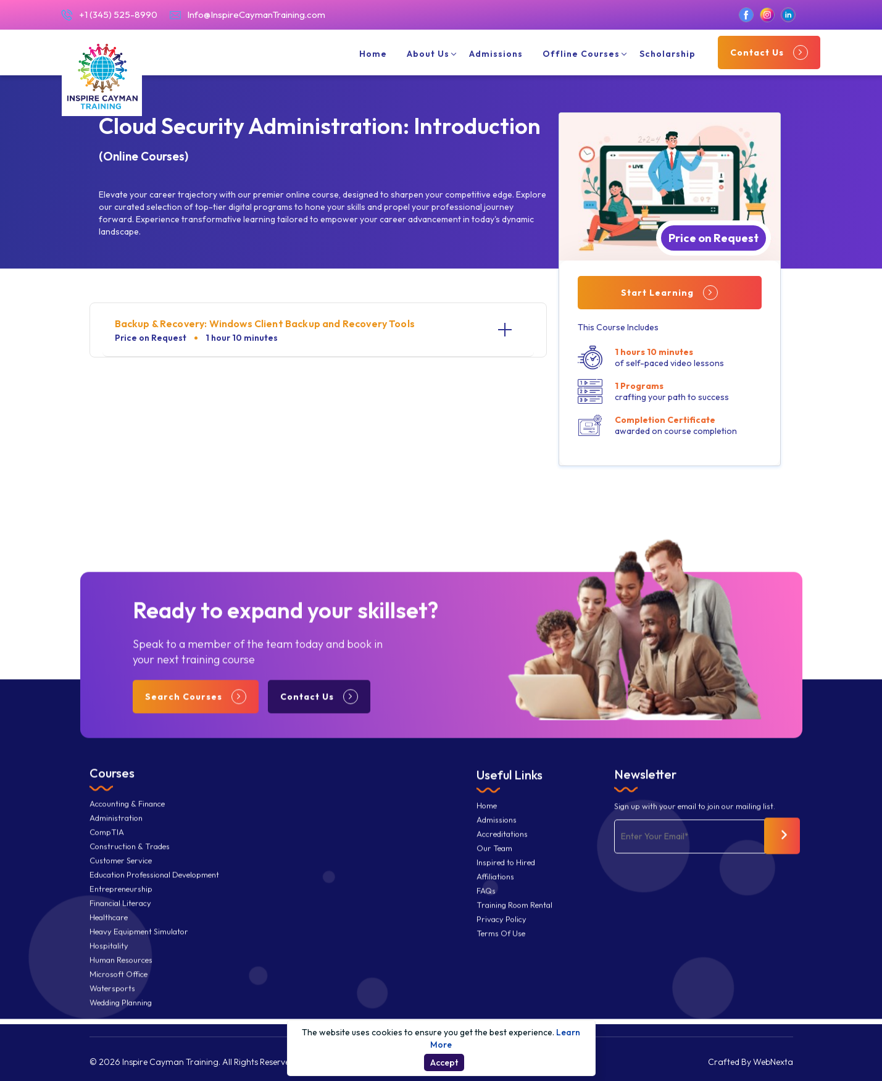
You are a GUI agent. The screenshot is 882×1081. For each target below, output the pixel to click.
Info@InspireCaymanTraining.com (247, 19)
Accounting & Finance (127, 818)
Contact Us (769, 57)
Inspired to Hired (505, 877)
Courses (112, 787)
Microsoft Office (118, 989)
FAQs (486, 905)
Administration (116, 832)
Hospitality (108, 960)
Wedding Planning (120, 1017)
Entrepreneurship (120, 903)
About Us (428, 58)
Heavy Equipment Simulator (138, 946)
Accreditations (502, 849)
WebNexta (773, 1061)
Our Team (494, 863)
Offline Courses (581, 58)
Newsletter (645, 788)
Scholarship (667, 58)
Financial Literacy (120, 918)
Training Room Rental (514, 920)
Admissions (496, 58)
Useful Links (509, 789)
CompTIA (106, 847)
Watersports (112, 1003)
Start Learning (669, 292)
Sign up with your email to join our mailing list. (694, 821)
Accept (444, 1062)
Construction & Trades (129, 861)
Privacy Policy (501, 934)
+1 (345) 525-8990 (109, 19)
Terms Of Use (500, 948)
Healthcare (108, 932)
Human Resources (120, 974)
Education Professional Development (154, 889)
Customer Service (120, 875)
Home (373, 58)
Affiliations (495, 891)
